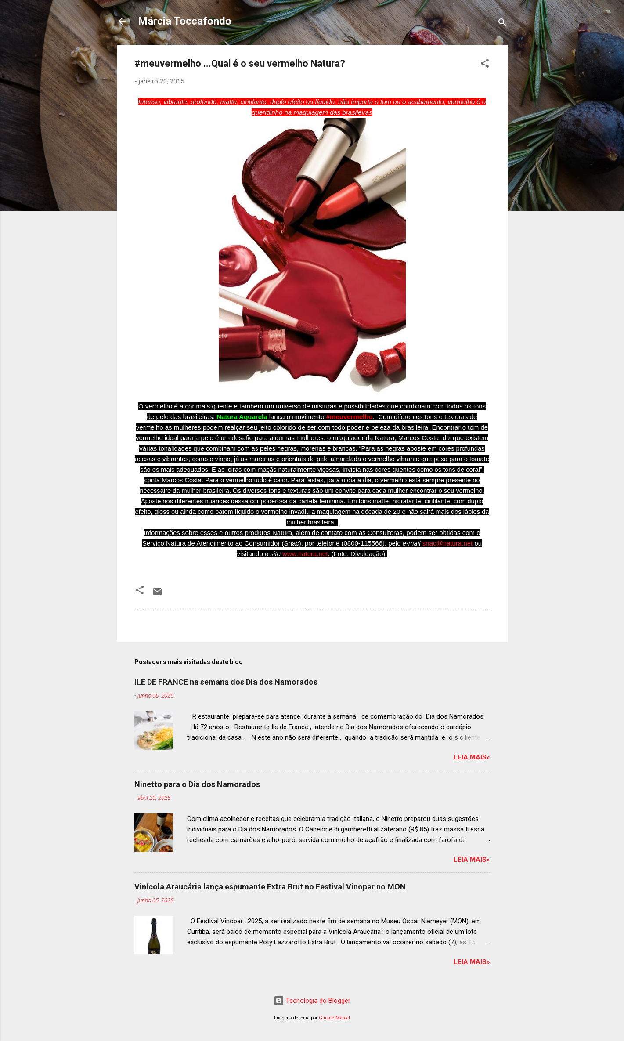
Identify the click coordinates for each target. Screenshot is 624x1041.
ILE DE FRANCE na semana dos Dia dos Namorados (225, 682)
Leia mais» (472, 757)
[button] (485, 65)
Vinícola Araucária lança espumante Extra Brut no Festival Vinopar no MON (270, 886)
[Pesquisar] (502, 24)
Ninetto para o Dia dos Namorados (197, 784)
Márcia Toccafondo (184, 21)
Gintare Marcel (334, 1018)
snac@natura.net (447, 543)
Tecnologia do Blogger (312, 1001)
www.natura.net (305, 553)
